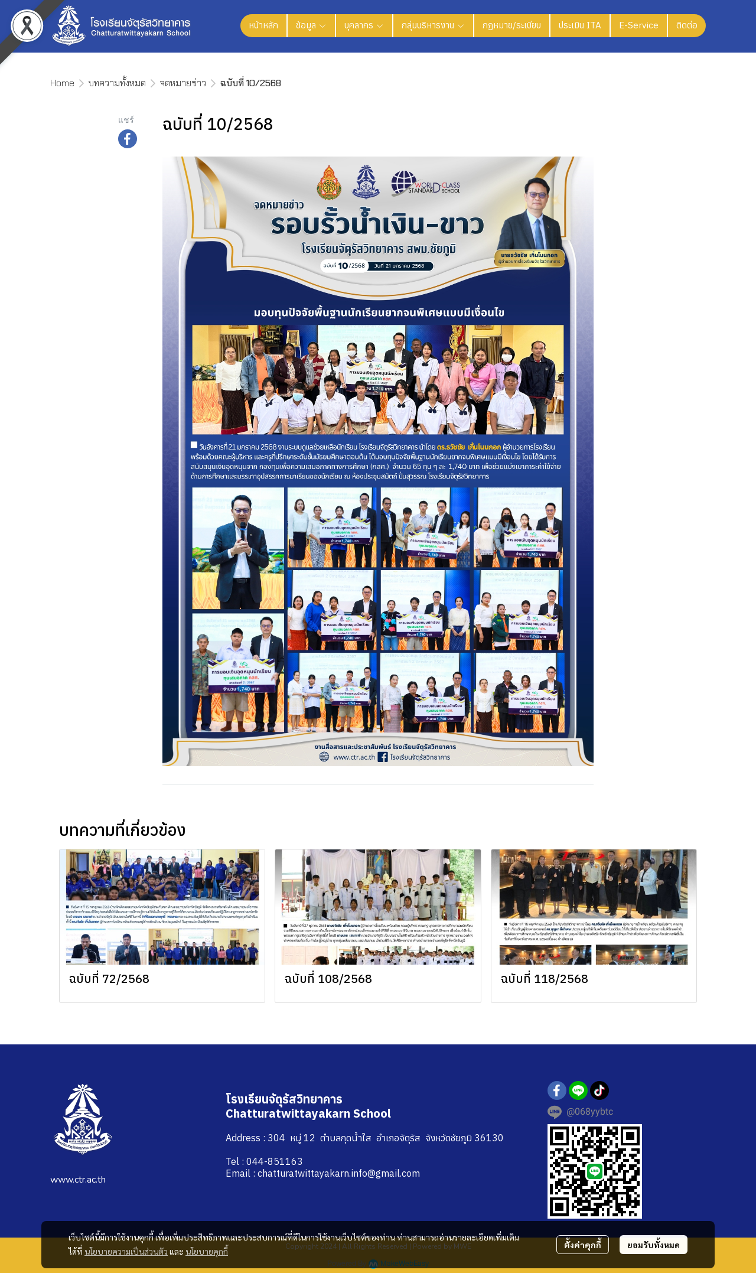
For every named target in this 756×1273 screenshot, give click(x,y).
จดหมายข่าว (183, 83)
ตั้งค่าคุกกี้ (582, 1244)
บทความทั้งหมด (117, 83)
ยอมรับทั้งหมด (653, 1244)
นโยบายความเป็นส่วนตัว (126, 1251)
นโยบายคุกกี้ (206, 1251)
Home (62, 83)
